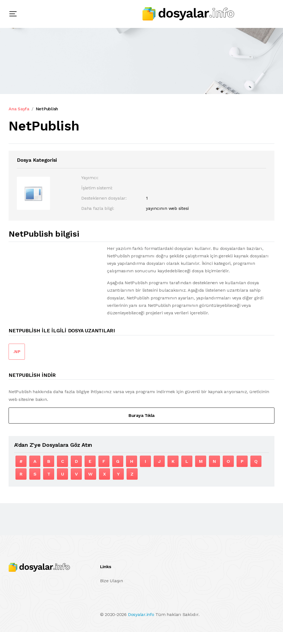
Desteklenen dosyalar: (104, 198)
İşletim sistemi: (96, 187)
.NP (16, 351)
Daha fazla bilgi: (97, 208)
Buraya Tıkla (141, 415)
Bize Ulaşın (111, 580)
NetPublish (47, 108)
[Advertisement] (55, 283)
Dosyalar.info (141, 614)
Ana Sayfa (19, 108)
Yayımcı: (89, 177)
